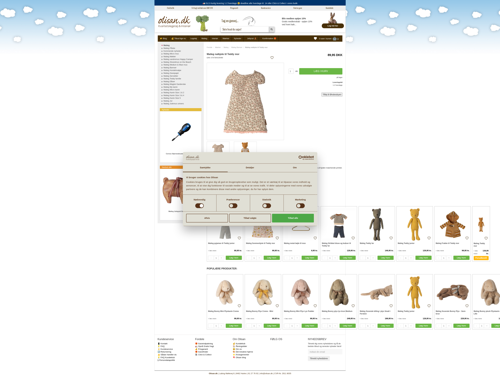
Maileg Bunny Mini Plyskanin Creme (223, 311)
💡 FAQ (161, 346)
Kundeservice (266, 8)
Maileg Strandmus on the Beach (177, 62)
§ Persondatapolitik (166, 360)
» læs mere (212, 251)
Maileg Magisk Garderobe (175, 84)
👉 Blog (163, 38)
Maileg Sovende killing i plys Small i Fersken (375, 312)
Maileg (204, 38)
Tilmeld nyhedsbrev (319, 358)
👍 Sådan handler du (167, 355)
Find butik (170, 8)
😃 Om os (237, 349)
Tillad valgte (250, 218)
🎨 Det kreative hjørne (243, 352)
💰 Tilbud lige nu (178, 38)
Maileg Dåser (169, 81)
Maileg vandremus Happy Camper (178, 59)
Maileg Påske (169, 48)
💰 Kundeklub (239, 343)
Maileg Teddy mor (479, 244)
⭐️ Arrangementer (241, 355)
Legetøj (193, 38)
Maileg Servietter (171, 76)
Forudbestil (481, 258)
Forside (209, 47)
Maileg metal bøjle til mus (295, 243)
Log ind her (332, 26)
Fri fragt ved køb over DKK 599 (202, 8)
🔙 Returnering (164, 352)
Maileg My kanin (171, 87)
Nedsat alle (167, 167)
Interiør (215, 38)
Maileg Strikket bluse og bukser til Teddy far (336, 244)
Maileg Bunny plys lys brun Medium (337, 311)
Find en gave (297, 8)
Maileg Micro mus (171, 54)
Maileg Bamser (236, 47)
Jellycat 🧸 (251, 38)
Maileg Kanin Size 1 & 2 (174, 92)
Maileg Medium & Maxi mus (175, 65)
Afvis (207, 218)
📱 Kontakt (162, 343)
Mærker (226, 38)
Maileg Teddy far (367, 243)
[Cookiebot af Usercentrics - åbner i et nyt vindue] (301, 157)
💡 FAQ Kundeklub (166, 357)
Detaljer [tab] (250, 167)
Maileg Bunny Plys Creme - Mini (259, 311)
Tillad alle (293, 218)
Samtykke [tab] (205, 167)
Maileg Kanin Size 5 (172, 98)
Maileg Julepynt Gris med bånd (181, 211)
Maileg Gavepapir (171, 73)
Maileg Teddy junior (406, 243)
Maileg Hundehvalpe (172, 70)
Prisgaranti (234, 8)
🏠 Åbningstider (240, 346)
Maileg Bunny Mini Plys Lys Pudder (299, 311)
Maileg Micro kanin (172, 90)
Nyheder (237, 38)
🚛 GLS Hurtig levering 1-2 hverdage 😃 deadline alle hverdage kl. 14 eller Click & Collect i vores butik (250, 3)
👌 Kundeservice (165, 349)
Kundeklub (329, 8)
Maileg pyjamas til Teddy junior (221, 243)
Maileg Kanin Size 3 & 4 (174, 95)
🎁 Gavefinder (201, 352)
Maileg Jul (168, 101)
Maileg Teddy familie (172, 79)
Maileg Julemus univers (174, 103)
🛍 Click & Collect (203, 355)
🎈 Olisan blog (239, 357)
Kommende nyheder (172, 51)
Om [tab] (295, 167)
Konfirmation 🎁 (269, 38)
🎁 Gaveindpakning (204, 343)
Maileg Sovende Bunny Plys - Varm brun (450, 312)
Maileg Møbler (170, 56)
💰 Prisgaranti (201, 349)
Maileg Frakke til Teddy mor (447, 243)
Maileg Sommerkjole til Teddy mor (260, 243)
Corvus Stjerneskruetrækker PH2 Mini (180, 154)
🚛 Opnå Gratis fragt (204, 346)
